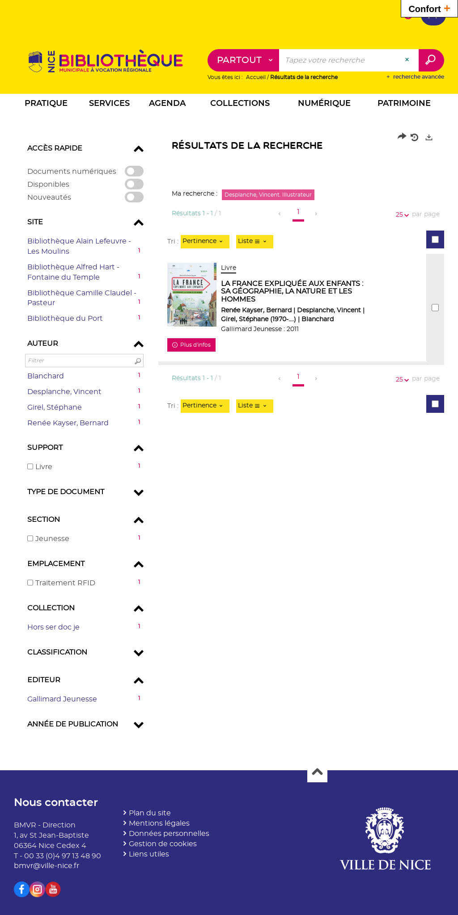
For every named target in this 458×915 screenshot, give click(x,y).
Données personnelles (169, 833)
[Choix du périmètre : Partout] (244, 60)
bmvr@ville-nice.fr (46, 865)
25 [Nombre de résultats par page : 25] (401, 215)
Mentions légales (159, 823)
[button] (46, 105)
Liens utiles (149, 854)
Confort (429, 8)
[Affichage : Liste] (254, 241)
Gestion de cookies (163, 844)
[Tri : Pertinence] (205, 241)
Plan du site (150, 813)
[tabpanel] (229, 433)
